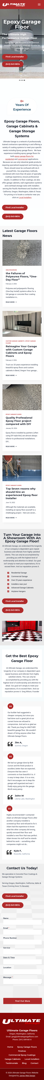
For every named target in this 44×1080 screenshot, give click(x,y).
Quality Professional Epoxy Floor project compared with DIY (19, 421)
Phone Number (10, 938)
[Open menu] (39, 4)
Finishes (22, 1051)
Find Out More (22, 1000)
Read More (11, 302)
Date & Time (9, 957)
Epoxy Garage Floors (13, 414)
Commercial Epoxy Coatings (22, 1055)
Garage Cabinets (13, 1059)
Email (6, 928)
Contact (34, 1063)
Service (6, 947)
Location (7, 967)
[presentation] (22, 253)
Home (10, 1047)
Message (8, 977)
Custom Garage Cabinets (15, 341)
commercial (23, 159)
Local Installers (25, 197)
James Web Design (27, 1076)
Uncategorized (11, 270)
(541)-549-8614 (25, 1039)
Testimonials (12, 1063)
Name (5, 918)
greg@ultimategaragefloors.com (24, 1037)
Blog (24, 1063)
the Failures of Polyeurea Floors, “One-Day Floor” (21, 276)
